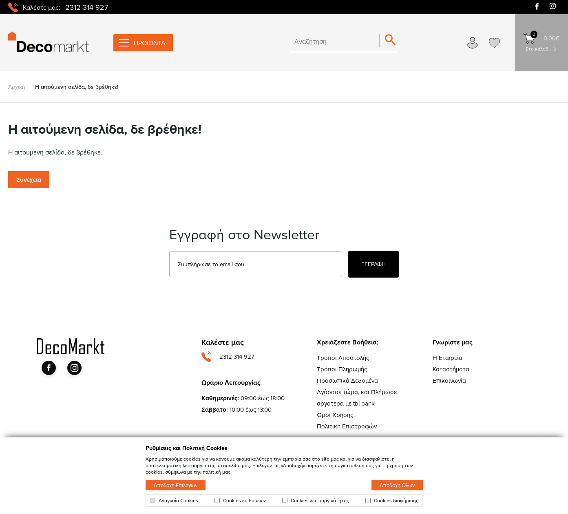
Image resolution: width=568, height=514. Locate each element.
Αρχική (16, 87)
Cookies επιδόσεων (240, 500)
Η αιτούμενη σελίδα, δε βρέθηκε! (76, 87)
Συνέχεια (28, 179)
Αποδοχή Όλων (397, 485)
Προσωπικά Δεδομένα (347, 380)
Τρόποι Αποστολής (343, 357)
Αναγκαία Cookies (174, 500)
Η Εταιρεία (447, 357)
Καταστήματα (451, 369)
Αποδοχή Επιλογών (175, 485)
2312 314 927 (86, 7)
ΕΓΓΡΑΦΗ (373, 264)
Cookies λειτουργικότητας (315, 500)
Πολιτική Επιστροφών (347, 426)
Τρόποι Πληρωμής (342, 369)
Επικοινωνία (449, 380)
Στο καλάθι (538, 48)
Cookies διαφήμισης (391, 500)
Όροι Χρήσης (335, 414)
